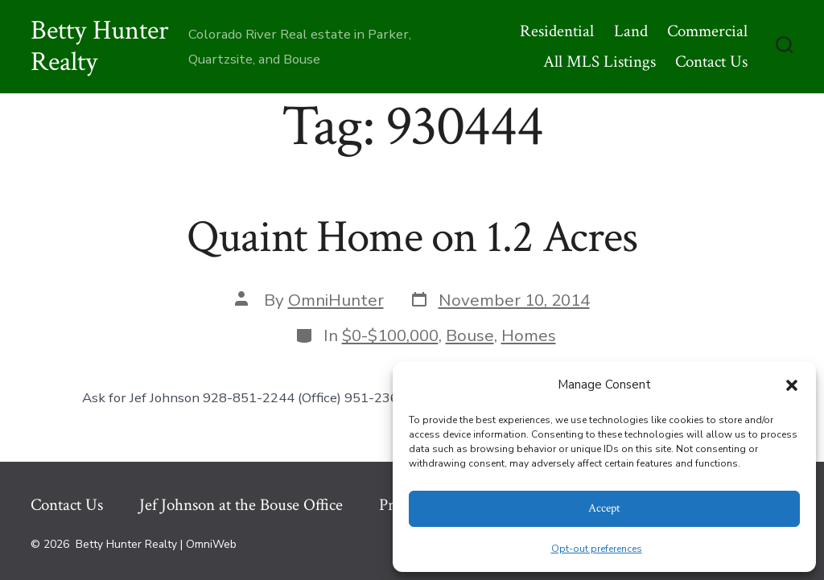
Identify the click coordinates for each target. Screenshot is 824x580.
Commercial (707, 31)
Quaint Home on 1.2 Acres (412, 237)
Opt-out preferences (596, 548)
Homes (528, 335)
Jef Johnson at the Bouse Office (241, 505)
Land (631, 31)
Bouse (470, 335)
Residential (557, 31)
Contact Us (711, 61)
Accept (604, 508)
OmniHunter (336, 300)
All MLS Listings (599, 61)
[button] (792, 385)
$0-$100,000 (390, 335)
